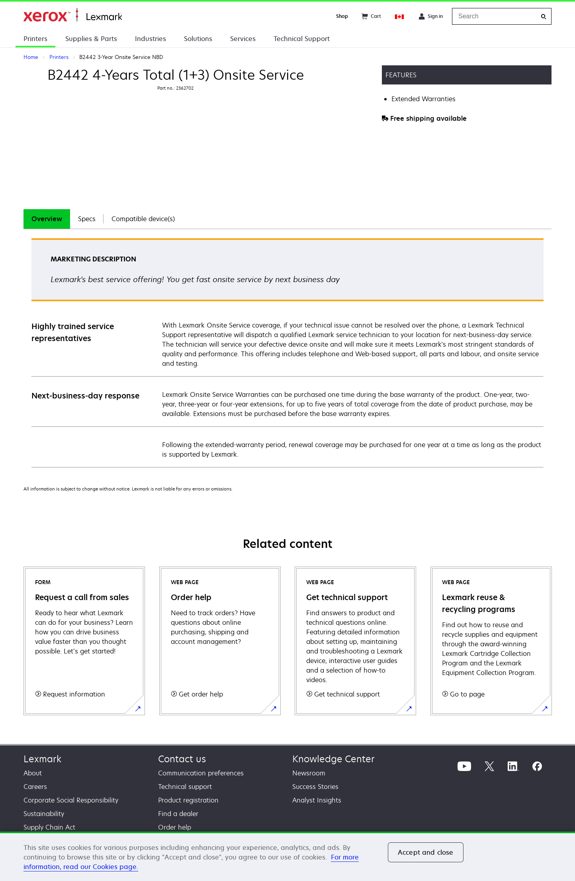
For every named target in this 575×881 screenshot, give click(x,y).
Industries (150, 38)
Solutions (198, 38)
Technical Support (302, 38)
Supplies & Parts (91, 38)
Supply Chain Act (49, 827)
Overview (46, 218)
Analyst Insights (316, 800)
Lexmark (42, 759)
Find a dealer (178, 813)
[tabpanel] (287, 352)
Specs (87, 218)
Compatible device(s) (143, 218)
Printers (35, 38)
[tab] (46, 219)
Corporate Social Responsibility (70, 800)
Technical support (185, 786)
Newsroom (308, 773)
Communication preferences (201, 773)
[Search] (544, 16)
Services (243, 38)
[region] (287, 856)
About (32, 773)
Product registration (188, 800)
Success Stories (315, 786)
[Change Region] (399, 16)
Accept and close (426, 852)
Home (72, 15)
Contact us (182, 759)
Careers (35, 786)
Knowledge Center (333, 759)
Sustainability (43, 813)
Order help (174, 827)
